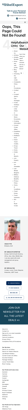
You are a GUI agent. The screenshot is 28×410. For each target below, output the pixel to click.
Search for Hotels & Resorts (10, 351)
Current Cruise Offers (16, 127)
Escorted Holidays (7, 357)
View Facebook (14, 288)
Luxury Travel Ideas (8, 362)
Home (15, 150)
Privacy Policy (6, 339)
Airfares (16, 55)
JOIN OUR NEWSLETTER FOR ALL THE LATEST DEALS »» (14, 314)
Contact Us (5, 331)
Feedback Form (6, 335)
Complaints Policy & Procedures (11, 341)
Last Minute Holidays (8, 353)
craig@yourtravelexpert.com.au (18, 15)
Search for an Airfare (8, 349)
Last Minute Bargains (16, 170)
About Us (5, 329)
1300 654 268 (22, 18)
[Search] (21, 73)
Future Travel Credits (16, 142)
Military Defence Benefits (16, 177)
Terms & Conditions (8, 337)
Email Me (15, 292)
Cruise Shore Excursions (17, 117)
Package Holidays (7, 359)
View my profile (15, 283)
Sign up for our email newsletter (11, 333)
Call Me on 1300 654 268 (15, 297)
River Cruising (6, 364)
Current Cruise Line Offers (9, 355)
